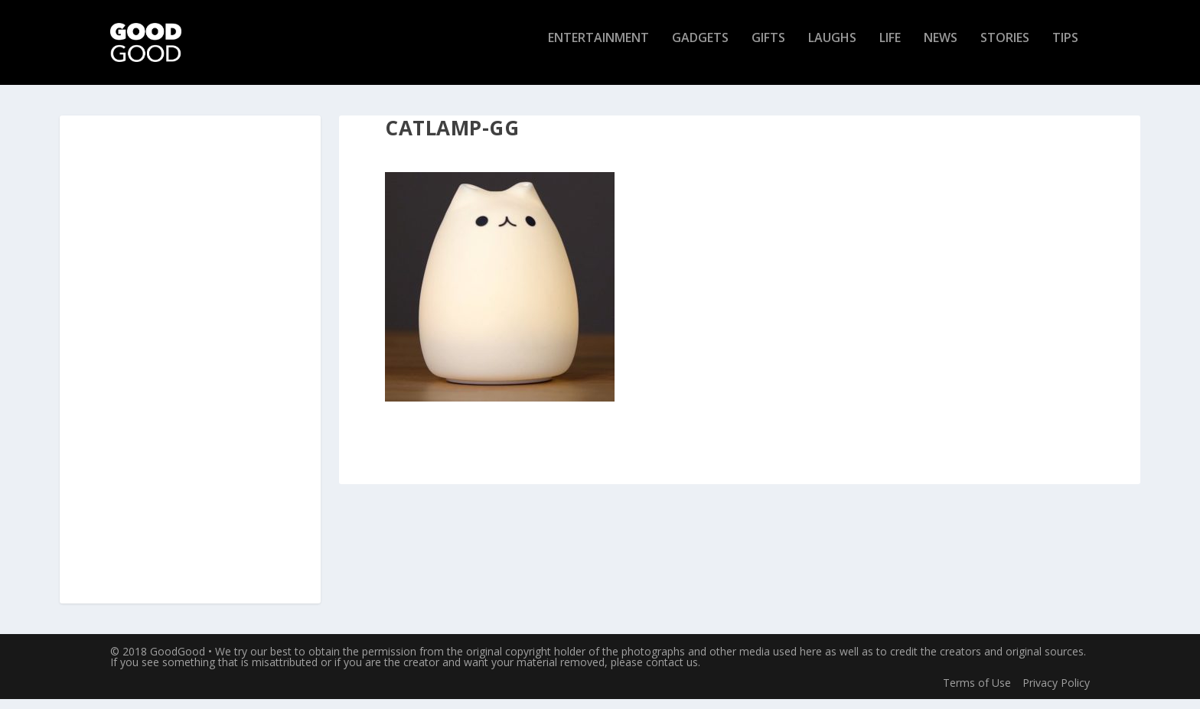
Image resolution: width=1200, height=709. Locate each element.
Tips (1065, 48)
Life (890, 48)
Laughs (832, 48)
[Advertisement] (190, 370)
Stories (1004, 48)
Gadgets (700, 48)
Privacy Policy (1056, 692)
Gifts (768, 48)
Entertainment (598, 48)
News (940, 48)
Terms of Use (977, 692)
